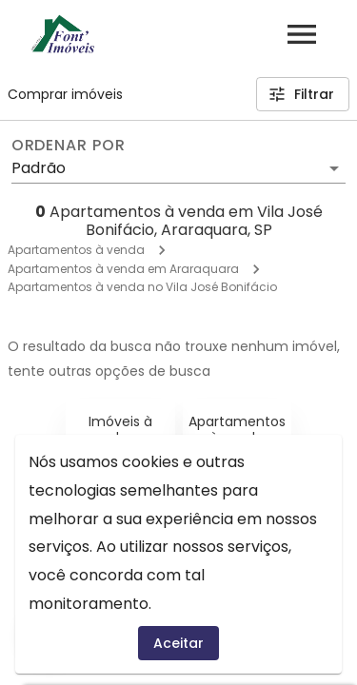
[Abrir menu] (301, 34)
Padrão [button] (38, 168)
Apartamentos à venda (76, 250)
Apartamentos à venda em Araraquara (123, 269)
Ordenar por (68, 145)
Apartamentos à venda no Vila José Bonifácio (142, 287)
